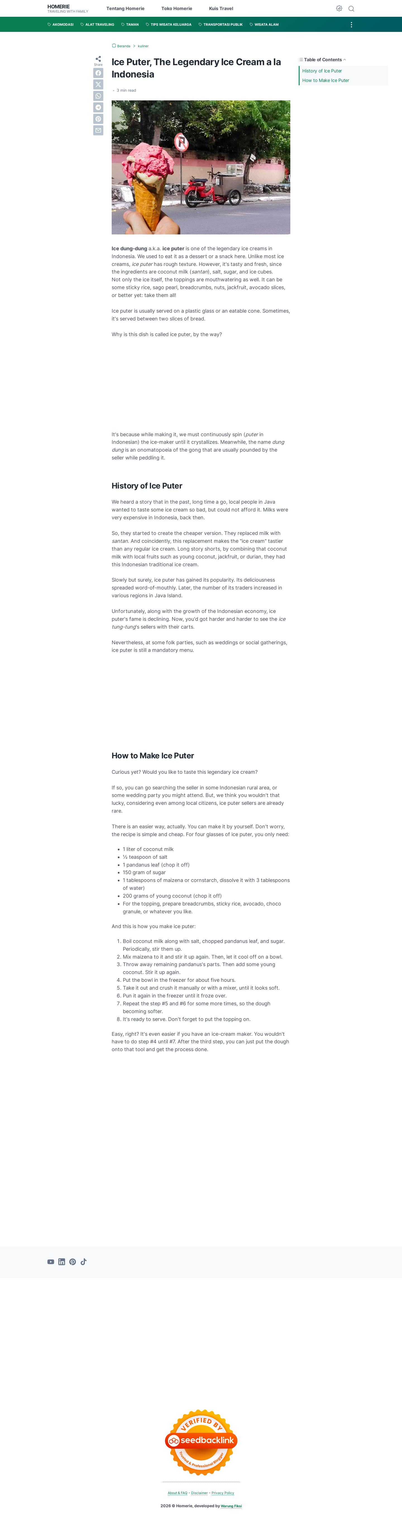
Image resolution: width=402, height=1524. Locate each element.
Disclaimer (199, 1492)
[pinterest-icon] (72, 1262)
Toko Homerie (176, 8)
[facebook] (98, 73)
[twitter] (98, 84)
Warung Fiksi (231, 1505)
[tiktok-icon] (83, 1262)
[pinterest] (98, 119)
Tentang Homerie (125, 8)
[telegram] (98, 107)
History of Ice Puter (322, 70)
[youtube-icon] (50, 1262)
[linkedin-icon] (61, 1262)
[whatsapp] (98, 96)
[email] (98, 130)
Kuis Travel (221, 8)
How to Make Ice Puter (325, 80)
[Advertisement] (343, 127)
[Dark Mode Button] (339, 8)
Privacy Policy (226, 1492)
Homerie (59, 6)
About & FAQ (174, 1492)
